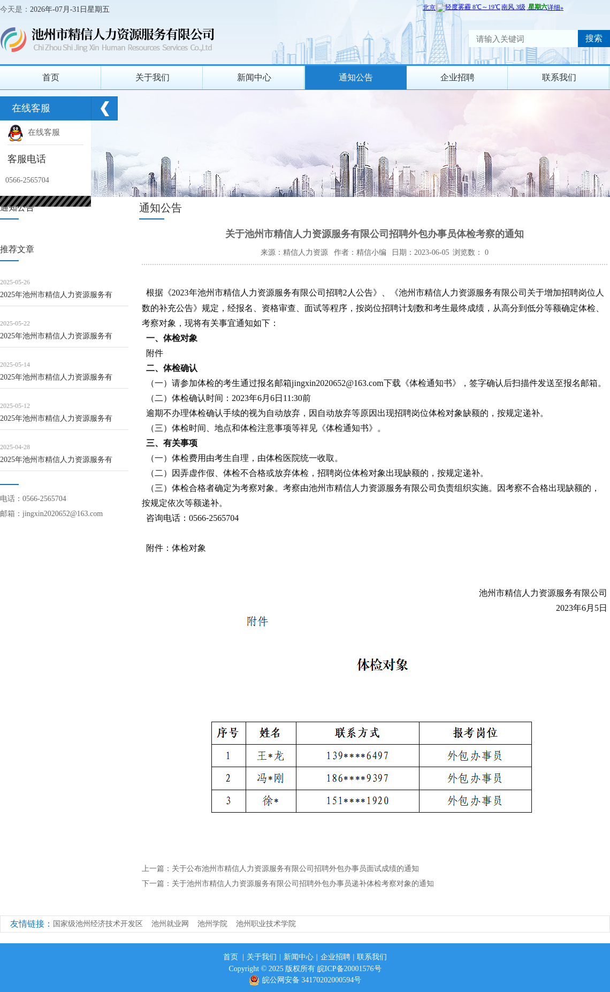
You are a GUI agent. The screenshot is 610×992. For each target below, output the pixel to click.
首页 (50, 77)
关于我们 (152, 77)
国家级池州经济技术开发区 (98, 924)
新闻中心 (254, 77)
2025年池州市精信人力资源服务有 (56, 295)
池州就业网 (170, 924)
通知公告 (356, 77)
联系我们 (559, 77)
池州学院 (212, 924)
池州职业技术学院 (266, 924)
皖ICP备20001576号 (349, 969)
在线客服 (33, 132)
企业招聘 (457, 77)
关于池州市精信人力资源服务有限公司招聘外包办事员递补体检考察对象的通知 (303, 884)
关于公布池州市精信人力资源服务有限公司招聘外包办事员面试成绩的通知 (295, 869)
